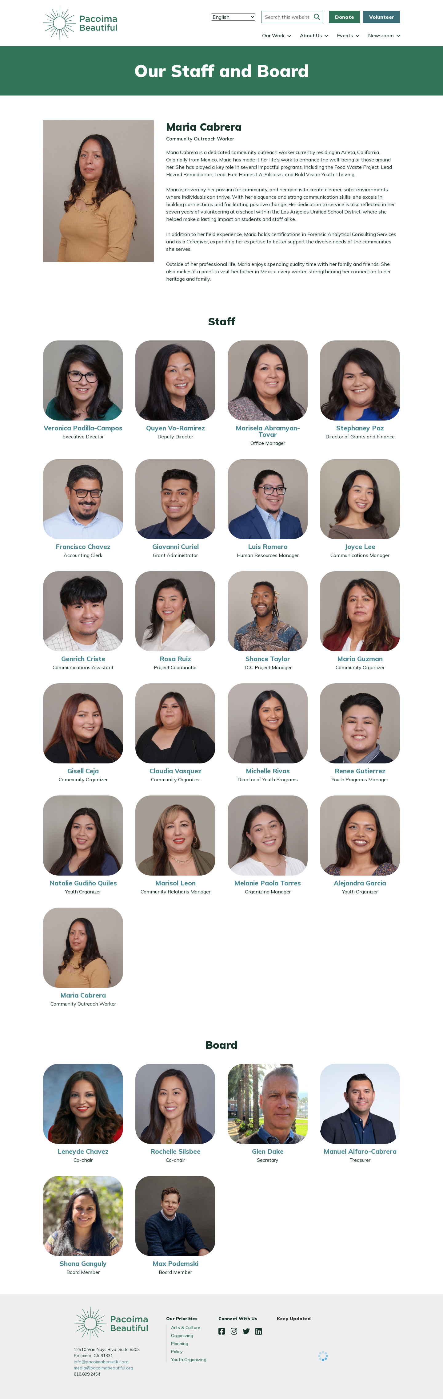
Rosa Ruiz (175, 659)
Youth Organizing (188, 1359)
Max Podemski (175, 1263)
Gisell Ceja (83, 771)
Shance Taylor (267, 659)
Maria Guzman (360, 659)
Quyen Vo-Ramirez (175, 428)
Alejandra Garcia (360, 883)
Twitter (246, 1331)
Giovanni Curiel (175, 547)
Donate (344, 17)
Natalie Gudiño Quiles (83, 883)
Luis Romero (268, 547)
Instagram (234, 1331)
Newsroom (381, 35)
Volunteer (381, 17)
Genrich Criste (83, 659)
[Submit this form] (317, 17)
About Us (311, 35)
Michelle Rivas (268, 771)
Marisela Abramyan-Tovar (268, 431)
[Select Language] (233, 17)
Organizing (182, 1335)
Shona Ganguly (83, 1263)
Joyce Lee (360, 547)
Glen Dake (268, 1151)
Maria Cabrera (83, 995)
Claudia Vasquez (176, 771)
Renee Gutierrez (360, 771)
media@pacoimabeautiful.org (103, 1368)
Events (345, 35)
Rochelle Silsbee (175, 1151)
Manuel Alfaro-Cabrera (360, 1151)
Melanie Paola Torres (267, 883)
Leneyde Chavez (83, 1151)
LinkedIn (258, 1331)
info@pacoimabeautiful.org (101, 1361)
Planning (179, 1343)
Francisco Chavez (83, 547)
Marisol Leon (175, 883)
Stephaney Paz (360, 428)
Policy (177, 1351)
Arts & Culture (185, 1327)
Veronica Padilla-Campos (83, 428)
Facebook (221, 1331)
